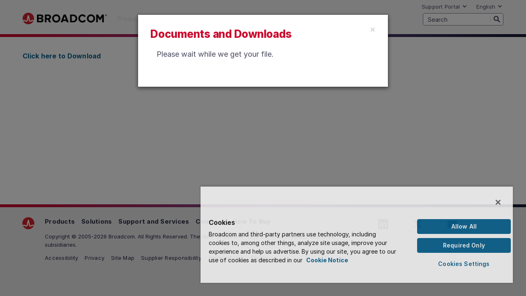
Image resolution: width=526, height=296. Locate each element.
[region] (360, 234)
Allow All (465, 226)
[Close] (373, 29)
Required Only (465, 245)
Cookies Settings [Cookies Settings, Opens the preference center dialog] (465, 263)
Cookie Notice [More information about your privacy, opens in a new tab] (345, 260)
